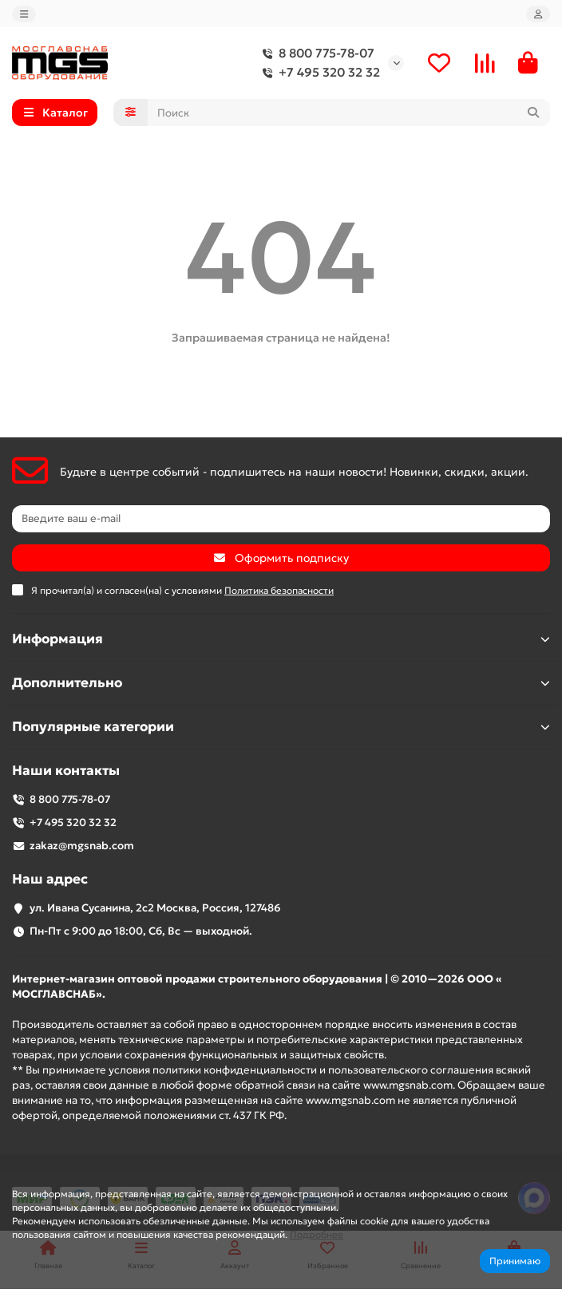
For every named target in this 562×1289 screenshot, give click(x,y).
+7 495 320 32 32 (318, 72)
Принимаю (514, 1261)
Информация (281, 639)
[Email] (281, 518)
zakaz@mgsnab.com (82, 845)
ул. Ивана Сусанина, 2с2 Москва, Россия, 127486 (155, 908)
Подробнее (316, 1234)
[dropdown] (24, 14)
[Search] (349, 112)
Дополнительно (281, 682)
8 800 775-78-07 (315, 53)
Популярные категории (281, 726)
